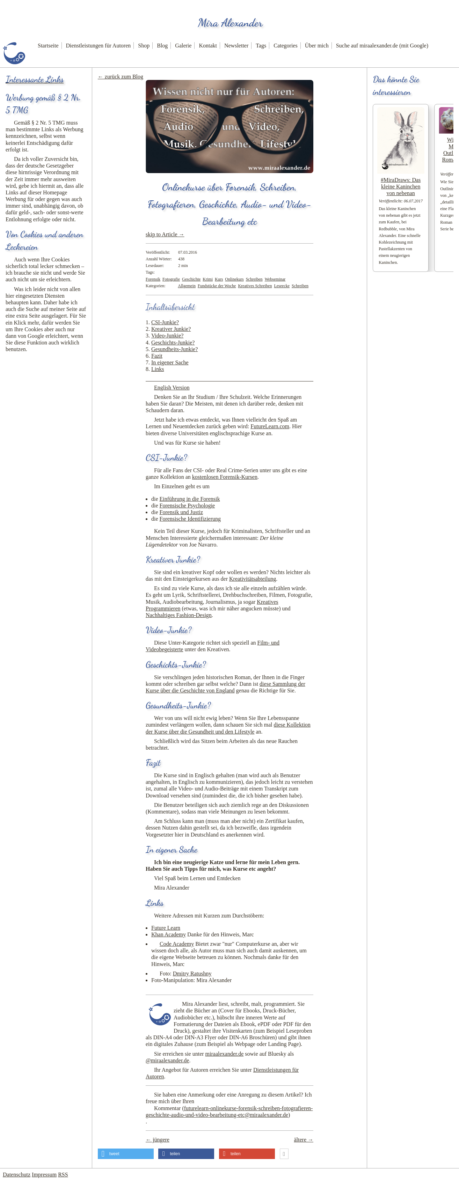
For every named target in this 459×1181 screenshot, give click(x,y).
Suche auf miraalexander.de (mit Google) (382, 46)
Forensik (153, 279)
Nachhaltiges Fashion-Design (179, 615)
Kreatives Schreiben (255, 285)
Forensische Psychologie (187, 505)
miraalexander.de (224, 1054)
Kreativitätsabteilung (252, 579)
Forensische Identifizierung (190, 519)
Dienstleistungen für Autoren (98, 46)
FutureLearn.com (269, 426)
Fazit (156, 356)
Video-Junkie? (167, 336)
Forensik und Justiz (181, 512)
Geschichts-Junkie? (173, 343)
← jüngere (157, 1140)
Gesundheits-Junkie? (174, 349)
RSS (63, 1175)
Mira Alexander (230, 22)
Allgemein (187, 285)
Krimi (208, 279)
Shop (144, 46)
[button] (126, 1154)
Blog (162, 46)
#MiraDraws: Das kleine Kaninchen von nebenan (401, 186)
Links (157, 369)
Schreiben (254, 279)
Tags (261, 46)
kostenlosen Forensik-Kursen (224, 477)
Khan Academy (168, 934)
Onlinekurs (234, 279)
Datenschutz (16, 1175)
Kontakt (208, 46)
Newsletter (236, 46)
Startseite (48, 46)
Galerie (183, 46)
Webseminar (275, 279)
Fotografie (171, 279)
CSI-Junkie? (165, 322)
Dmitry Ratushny (192, 973)
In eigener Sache (170, 362)
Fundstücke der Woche (217, 285)
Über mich (317, 46)
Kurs (219, 279)
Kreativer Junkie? (171, 329)
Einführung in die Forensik (190, 499)
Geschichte (191, 279)
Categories (285, 46)
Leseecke (282, 285)
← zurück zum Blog (120, 77)
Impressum (44, 1175)
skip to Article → (165, 234)
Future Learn (165, 928)
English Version (171, 388)
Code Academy (177, 944)
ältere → (303, 1140)
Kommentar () (229, 1111)
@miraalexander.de (167, 1060)
